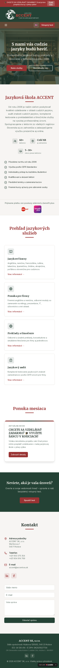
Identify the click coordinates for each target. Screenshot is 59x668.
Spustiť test (29, 500)
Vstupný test (47, 25)
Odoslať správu (29, 620)
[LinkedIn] (7, 575)
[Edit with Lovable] (46, 664)
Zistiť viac (51, 3)
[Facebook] (14, 575)
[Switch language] (36, 25)
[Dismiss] (55, 664)
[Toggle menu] (5, 25)
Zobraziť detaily (18, 454)
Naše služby (16, 68)
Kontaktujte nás (40, 68)
